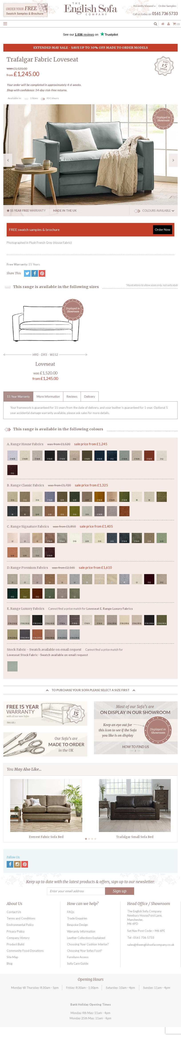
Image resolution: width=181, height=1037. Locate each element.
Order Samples (167, 6)
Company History (18, 938)
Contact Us (14, 912)
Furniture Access (77, 957)
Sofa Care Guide (77, 963)
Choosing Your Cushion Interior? (88, 944)
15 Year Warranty (18, 396)
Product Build (15, 944)
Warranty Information (81, 931)
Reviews (72, 396)
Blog (9, 963)
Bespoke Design (77, 925)
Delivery (89, 396)
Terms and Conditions (21, 918)
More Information (48, 396)
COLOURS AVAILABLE (154, 210)
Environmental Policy (20, 925)
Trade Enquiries (77, 918)
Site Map (12, 957)
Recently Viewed (144, 6)
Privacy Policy (16, 931)
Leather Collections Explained (86, 938)
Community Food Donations (25, 950)
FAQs (70, 912)
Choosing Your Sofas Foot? (84, 950)
